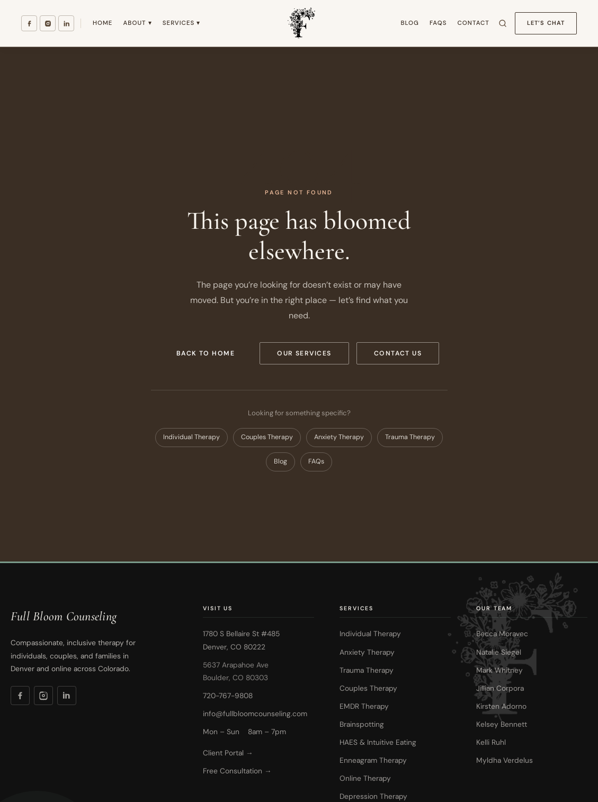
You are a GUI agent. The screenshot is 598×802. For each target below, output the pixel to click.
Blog (409, 23)
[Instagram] (48, 23)
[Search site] (503, 23)
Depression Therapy (373, 796)
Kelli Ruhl (491, 742)
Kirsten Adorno (501, 706)
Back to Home (205, 353)
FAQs (438, 23)
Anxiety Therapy (339, 437)
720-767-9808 (228, 695)
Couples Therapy (267, 437)
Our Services (304, 353)
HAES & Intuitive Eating (378, 742)
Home (102, 23)
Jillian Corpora (500, 688)
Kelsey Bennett (501, 724)
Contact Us (398, 353)
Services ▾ (182, 23)
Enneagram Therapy (373, 760)
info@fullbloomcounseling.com (255, 713)
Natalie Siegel (498, 652)
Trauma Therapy (410, 437)
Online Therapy (365, 778)
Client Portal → (228, 753)
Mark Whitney (499, 670)
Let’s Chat (546, 22)
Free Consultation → (237, 771)
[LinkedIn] (66, 23)
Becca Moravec (502, 633)
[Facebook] (29, 23)
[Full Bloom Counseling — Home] (300, 23)
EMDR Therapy (364, 706)
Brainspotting (362, 724)
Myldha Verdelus (504, 760)
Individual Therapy (191, 437)
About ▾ (137, 23)
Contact (473, 23)
